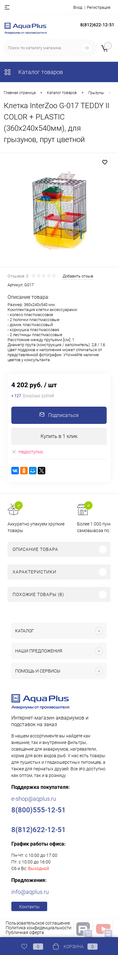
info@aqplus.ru (30, 892)
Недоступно (27, 452)
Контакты (29, 906)
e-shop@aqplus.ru (33, 798)
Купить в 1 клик (59, 436)
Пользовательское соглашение (38, 923)
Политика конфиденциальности (38, 927)
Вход (77, 7)
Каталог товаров (33, 72)
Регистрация (98, 7)
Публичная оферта (25, 932)
